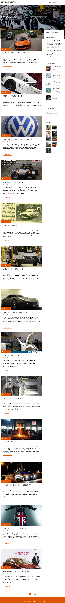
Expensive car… (56, 95)
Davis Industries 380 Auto (12, 397)
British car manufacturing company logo (18, 139)
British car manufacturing (13, 268)
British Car (6, 54)
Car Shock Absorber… (57, 74)
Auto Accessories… (56, 88)
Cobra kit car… (56, 81)
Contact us (60, 2)
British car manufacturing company (16, 569)
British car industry (10, 225)
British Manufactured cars (13, 354)
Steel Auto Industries (11, 440)
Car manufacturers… (57, 66)
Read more (7, 67)
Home (50, 2)
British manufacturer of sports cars (17, 53)
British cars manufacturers (13, 96)
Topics (54, 2)
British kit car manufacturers (14, 182)
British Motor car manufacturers (15, 311)
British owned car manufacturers (15, 526)
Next (35, 591)
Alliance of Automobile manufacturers (17, 483)
